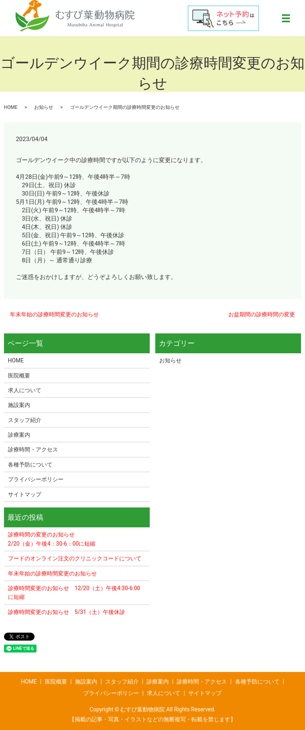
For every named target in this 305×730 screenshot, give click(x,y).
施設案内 (19, 405)
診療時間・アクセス (33, 449)
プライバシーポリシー (36, 479)
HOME (10, 107)
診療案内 (19, 435)
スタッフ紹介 (24, 420)
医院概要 (19, 375)
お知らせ (43, 107)
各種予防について (30, 464)
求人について (24, 390)
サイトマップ (24, 494)
